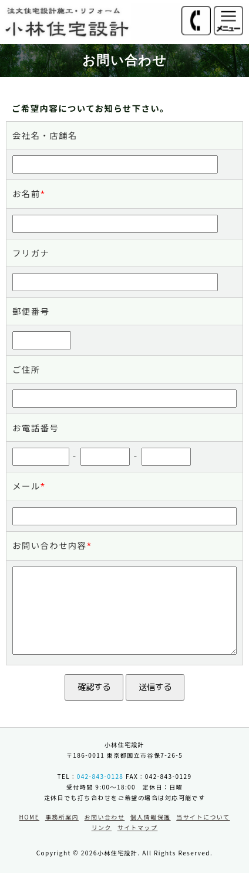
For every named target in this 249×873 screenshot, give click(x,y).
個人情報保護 (150, 816)
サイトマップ (137, 827)
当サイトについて (203, 816)
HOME (29, 816)
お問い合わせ (105, 816)
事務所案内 (62, 816)
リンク (102, 827)
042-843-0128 (100, 776)
